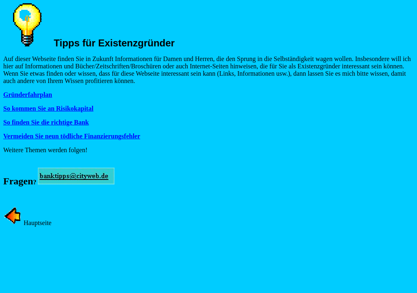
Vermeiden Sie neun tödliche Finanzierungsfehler (71, 136)
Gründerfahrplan (27, 94)
